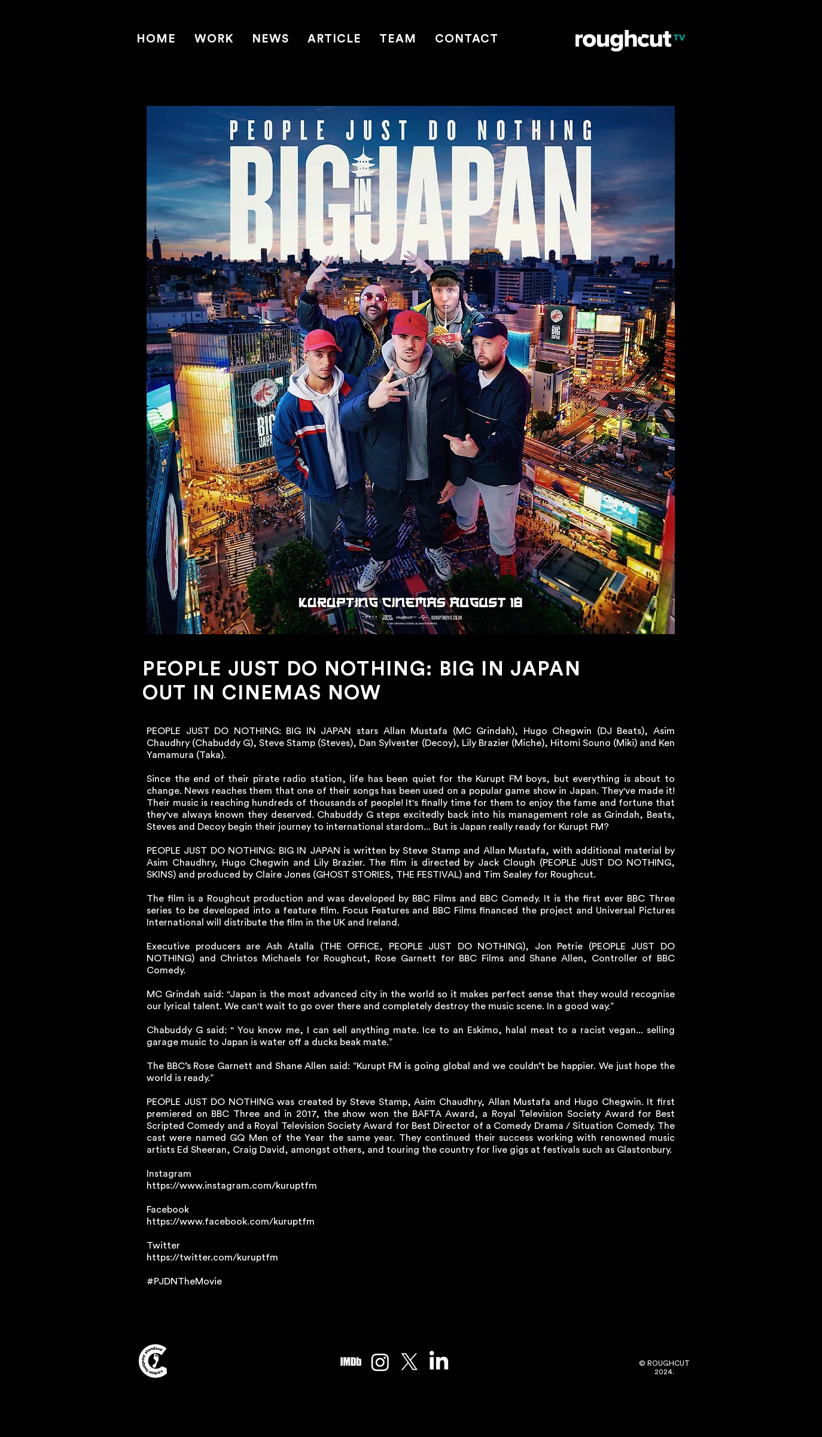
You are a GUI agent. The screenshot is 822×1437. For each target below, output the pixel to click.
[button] (214, 39)
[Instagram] (380, 1362)
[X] (409, 1362)
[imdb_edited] (351, 1362)
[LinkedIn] (438, 1362)
